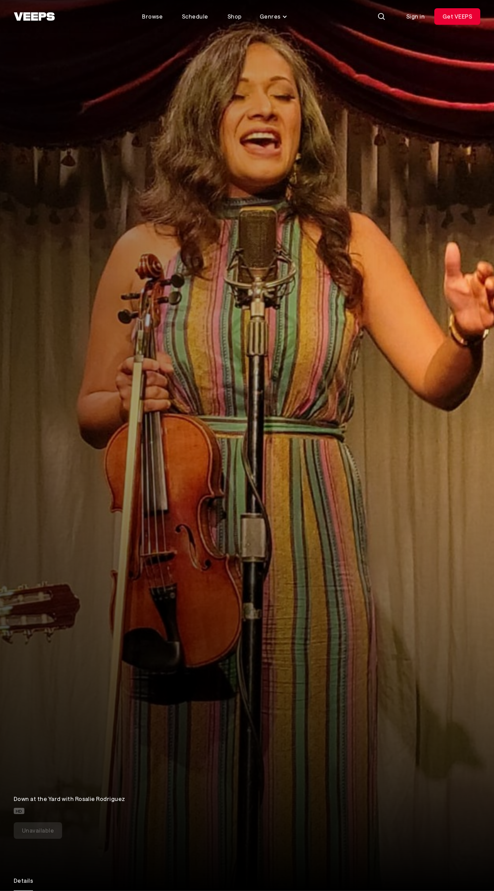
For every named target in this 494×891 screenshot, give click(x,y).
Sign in (415, 16)
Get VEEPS (457, 16)
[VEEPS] (34, 16)
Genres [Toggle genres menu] (273, 16)
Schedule (195, 16)
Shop (234, 16)
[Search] (381, 16)
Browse (152, 16)
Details (23, 880)
